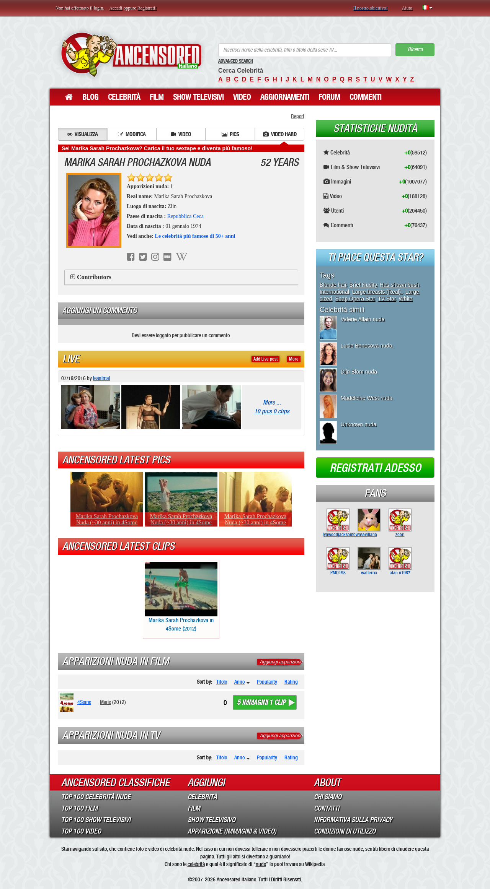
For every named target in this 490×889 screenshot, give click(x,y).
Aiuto (407, 8)
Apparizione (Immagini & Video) (232, 831)
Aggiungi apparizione (281, 662)
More (294, 359)
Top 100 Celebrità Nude (96, 797)
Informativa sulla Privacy (353, 820)
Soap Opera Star (355, 299)
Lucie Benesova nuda (366, 346)
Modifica (131, 134)
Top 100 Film (79, 808)
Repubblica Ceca (185, 216)
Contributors (94, 277)
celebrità (196, 864)
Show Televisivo (211, 820)
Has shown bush (400, 285)
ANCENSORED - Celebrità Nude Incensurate (131, 54)
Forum (329, 97)
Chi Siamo (327, 797)
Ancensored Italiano (236, 879)
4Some (84, 702)
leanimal (101, 378)
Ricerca (415, 49)
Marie (105, 702)
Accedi (115, 8)
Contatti (326, 808)
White (406, 299)
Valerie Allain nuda (363, 319)
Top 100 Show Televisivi (96, 820)
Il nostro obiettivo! (370, 8)
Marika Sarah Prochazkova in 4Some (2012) (181, 597)
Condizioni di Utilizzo (345, 831)
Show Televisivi (198, 97)
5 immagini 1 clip (261, 702)
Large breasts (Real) (377, 292)
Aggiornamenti (284, 97)
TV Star (387, 299)
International (334, 292)
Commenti (365, 97)
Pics (230, 134)
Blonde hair (333, 285)
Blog (90, 97)
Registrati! (147, 8)
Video (242, 97)
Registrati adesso (375, 468)
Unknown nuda (358, 424)
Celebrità (124, 97)
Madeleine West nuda (366, 398)
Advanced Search (235, 61)
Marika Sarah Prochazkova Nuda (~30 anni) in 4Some (107, 519)
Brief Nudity (363, 285)
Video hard (280, 134)
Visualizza (82, 134)
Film (156, 97)
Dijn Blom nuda (359, 372)
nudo (261, 864)
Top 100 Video (81, 831)
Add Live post (265, 359)
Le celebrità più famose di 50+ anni (195, 236)
